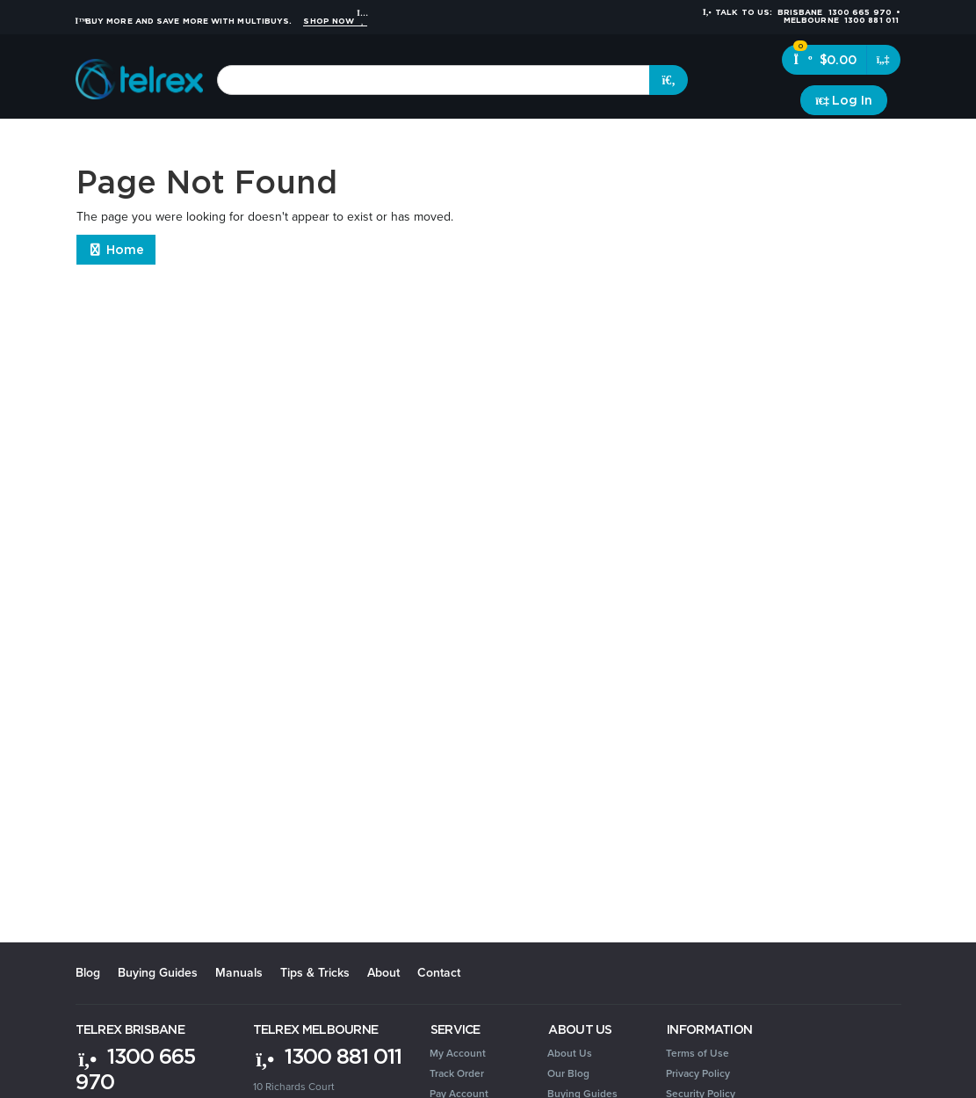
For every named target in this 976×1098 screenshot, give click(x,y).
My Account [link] (458, 1053)
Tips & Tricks (315, 972)
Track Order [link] (457, 1073)
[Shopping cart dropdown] (883, 60)
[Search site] (668, 80)
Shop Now (334, 21)
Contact (438, 972)
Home (116, 249)
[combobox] (433, 80)
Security (625, 141)
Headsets (210, 141)
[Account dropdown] (843, 100)
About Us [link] (569, 1053)
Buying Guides (158, 972)
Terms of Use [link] (697, 1053)
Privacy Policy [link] (698, 1073)
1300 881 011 (327, 1055)
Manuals (239, 972)
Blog (88, 972)
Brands (873, 141)
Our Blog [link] (568, 1073)
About (383, 972)
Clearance (809, 141)
